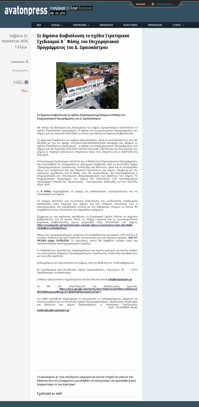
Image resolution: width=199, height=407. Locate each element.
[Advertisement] (87, 341)
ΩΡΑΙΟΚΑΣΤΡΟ (20, 70)
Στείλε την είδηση (164, 4)
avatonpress (17, 61)
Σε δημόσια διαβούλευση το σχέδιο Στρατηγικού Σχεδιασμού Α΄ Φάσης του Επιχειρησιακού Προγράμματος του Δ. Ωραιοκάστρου (83, 41)
